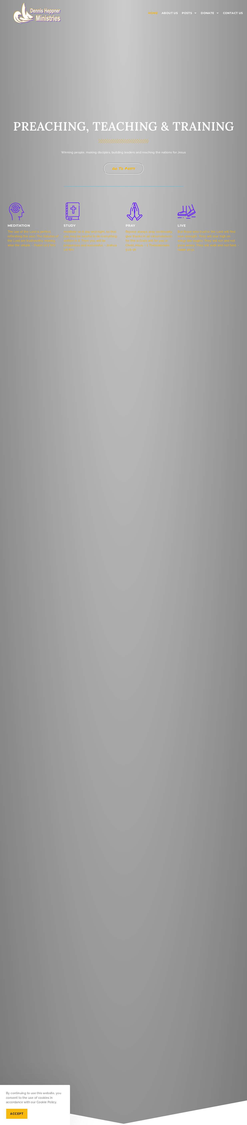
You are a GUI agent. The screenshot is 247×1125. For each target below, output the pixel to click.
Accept (16, 1114)
